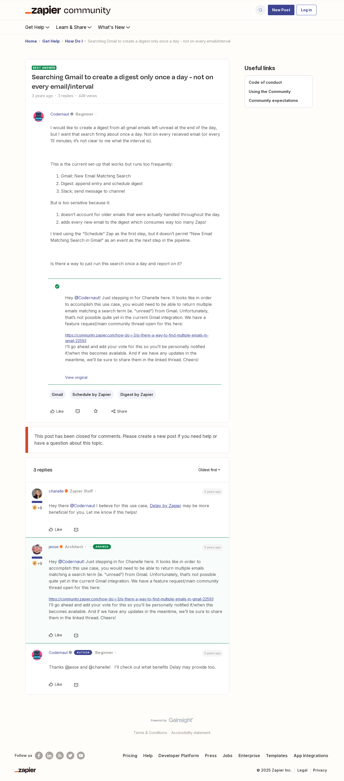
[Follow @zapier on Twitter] (70, 755)
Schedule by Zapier (91, 394)
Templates (277, 755)
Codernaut (59, 114)
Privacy (320, 770)
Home (31, 41)
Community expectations (273, 100)
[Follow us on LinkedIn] (49, 755)
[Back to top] (333, 725)
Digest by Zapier (136, 394)
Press (211, 755)
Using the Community (270, 91)
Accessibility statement (190, 732)
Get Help (38, 27)
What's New (114, 27)
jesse (54, 546)
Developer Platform (178, 755)
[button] (281, 10)
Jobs (227, 755)
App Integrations (311, 755)
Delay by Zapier (165, 505)
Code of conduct (265, 82)
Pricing (130, 755)
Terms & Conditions (150, 732)
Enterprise (249, 755)
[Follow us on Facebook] (39, 755)
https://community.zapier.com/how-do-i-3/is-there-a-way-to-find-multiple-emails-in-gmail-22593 (137, 338)
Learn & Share (74, 27)
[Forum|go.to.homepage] (69, 10)
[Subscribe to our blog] (60, 755)
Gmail (57, 394)
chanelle (56, 491)
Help (148, 755)
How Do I (74, 41)
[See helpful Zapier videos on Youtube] (81, 755)
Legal (302, 770)
